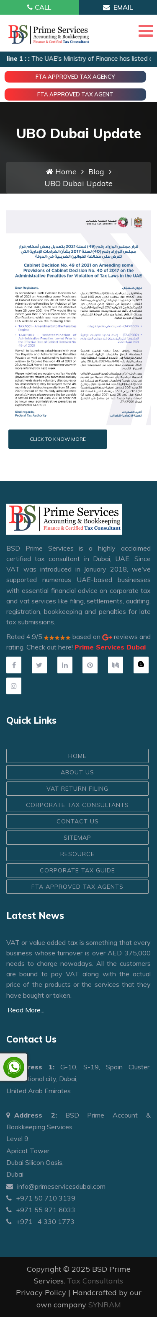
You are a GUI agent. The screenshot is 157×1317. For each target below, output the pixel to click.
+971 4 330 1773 (40, 1221)
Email (118, 7)
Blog (96, 171)
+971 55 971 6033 (40, 1210)
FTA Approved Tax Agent (75, 94)
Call (39, 7)
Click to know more (58, 439)
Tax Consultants (95, 1281)
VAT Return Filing (77, 788)
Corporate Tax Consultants (77, 805)
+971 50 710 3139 (40, 1198)
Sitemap (77, 837)
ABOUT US (77, 772)
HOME (77, 756)
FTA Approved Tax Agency (75, 76)
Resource (77, 854)
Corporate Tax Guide (77, 870)
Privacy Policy (41, 1292)
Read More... (26, 1010)
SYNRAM (104, 1304)
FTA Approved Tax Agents (77, 886)
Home (61, 171)
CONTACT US (78, 821)
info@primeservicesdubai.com (56, 1186)
